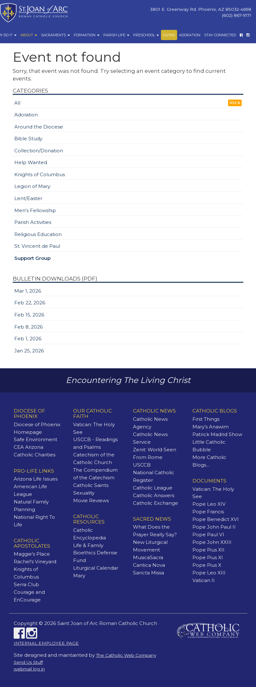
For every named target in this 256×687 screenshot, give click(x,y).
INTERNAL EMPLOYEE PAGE (46, 643)
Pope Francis (208, 512)
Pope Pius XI (207, 557)
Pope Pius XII (208, 550)
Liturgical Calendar (95, 568)
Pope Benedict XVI (215, 519)
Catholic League (152, 488)
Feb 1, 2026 (27, 339)
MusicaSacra (148, 557)
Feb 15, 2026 (29, 315)
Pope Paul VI (208, 534)
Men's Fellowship (35, 210)
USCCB (142, 465)
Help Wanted (30, 162)
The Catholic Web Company (126, 655)
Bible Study (28, 138)
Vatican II (203, 580)
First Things (205, 419)
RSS (235, 103)
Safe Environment (35, 439)
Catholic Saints (90, 485)
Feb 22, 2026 (29, 303)
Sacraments (55, 35)
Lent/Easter (28, 198)
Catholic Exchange (155, 503)
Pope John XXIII (212, 542)
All (17, 103)
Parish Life (116, 35)
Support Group (32, 258)
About (28, 35)
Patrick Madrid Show (217, 434)
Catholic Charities (34, 455)
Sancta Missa (148, 573)
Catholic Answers (153, 495)
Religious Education (38, 234)
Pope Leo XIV (209, 504)
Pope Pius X (206, 565)
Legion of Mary (32, 186)
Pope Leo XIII (208, 573)
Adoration (189, 35)
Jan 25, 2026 (29, 351)
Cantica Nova (149, 565)
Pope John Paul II (214, 527)
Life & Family (88, 545)
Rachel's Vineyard (35, 562)
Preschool (146, 35)
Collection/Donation (38, 151)
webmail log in (29, 668)
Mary (79, 575)
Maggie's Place (32, 554)
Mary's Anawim (210, 427)
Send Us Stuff (28, 662)
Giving (169, 35)
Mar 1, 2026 (27, 291)
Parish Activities (32, 222)
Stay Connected (220, 35)
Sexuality (83, 493)
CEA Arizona (28, 447)
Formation (87, 35)
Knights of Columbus (39, 174)
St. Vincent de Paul (37, 246)
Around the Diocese (38, 127)
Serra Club (26, 584)
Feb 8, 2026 (28, 327)
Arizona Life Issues (36, 479)
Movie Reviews (91, 500)
